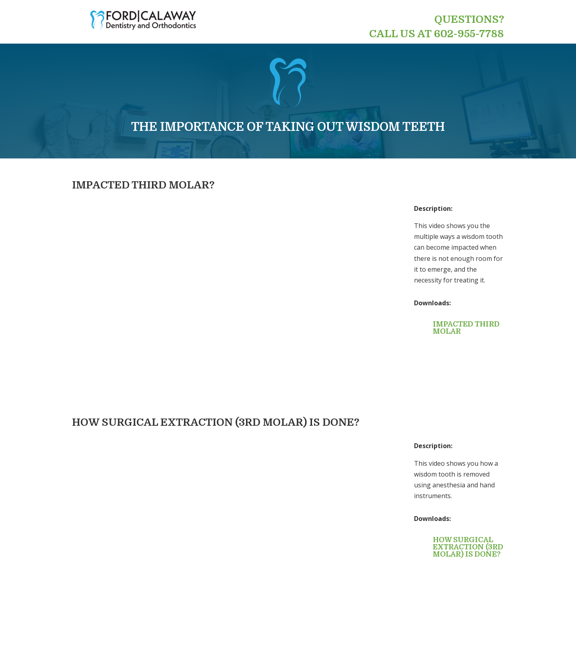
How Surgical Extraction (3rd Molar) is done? (468, 547)
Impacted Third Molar (466, 327)
